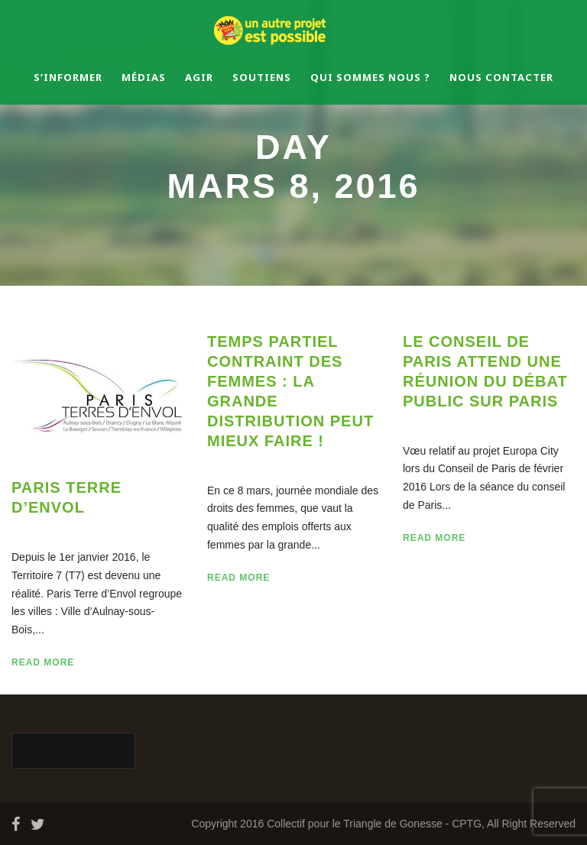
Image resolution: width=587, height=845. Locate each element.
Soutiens (261, 77)
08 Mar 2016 (61, 528)
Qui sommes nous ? (370, 77)
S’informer (68, 77)
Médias (144, 77)
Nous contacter (501, 77)
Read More (42, 662)
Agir (199, 77)
